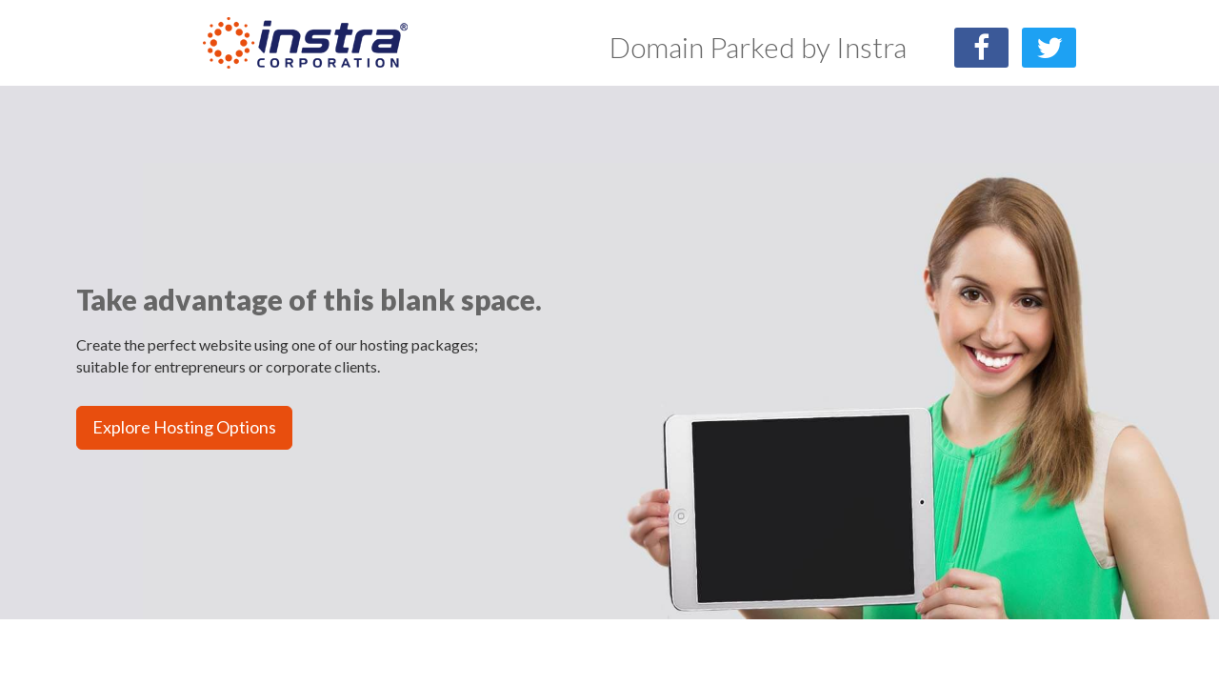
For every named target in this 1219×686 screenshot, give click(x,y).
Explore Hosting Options (184, 426)
